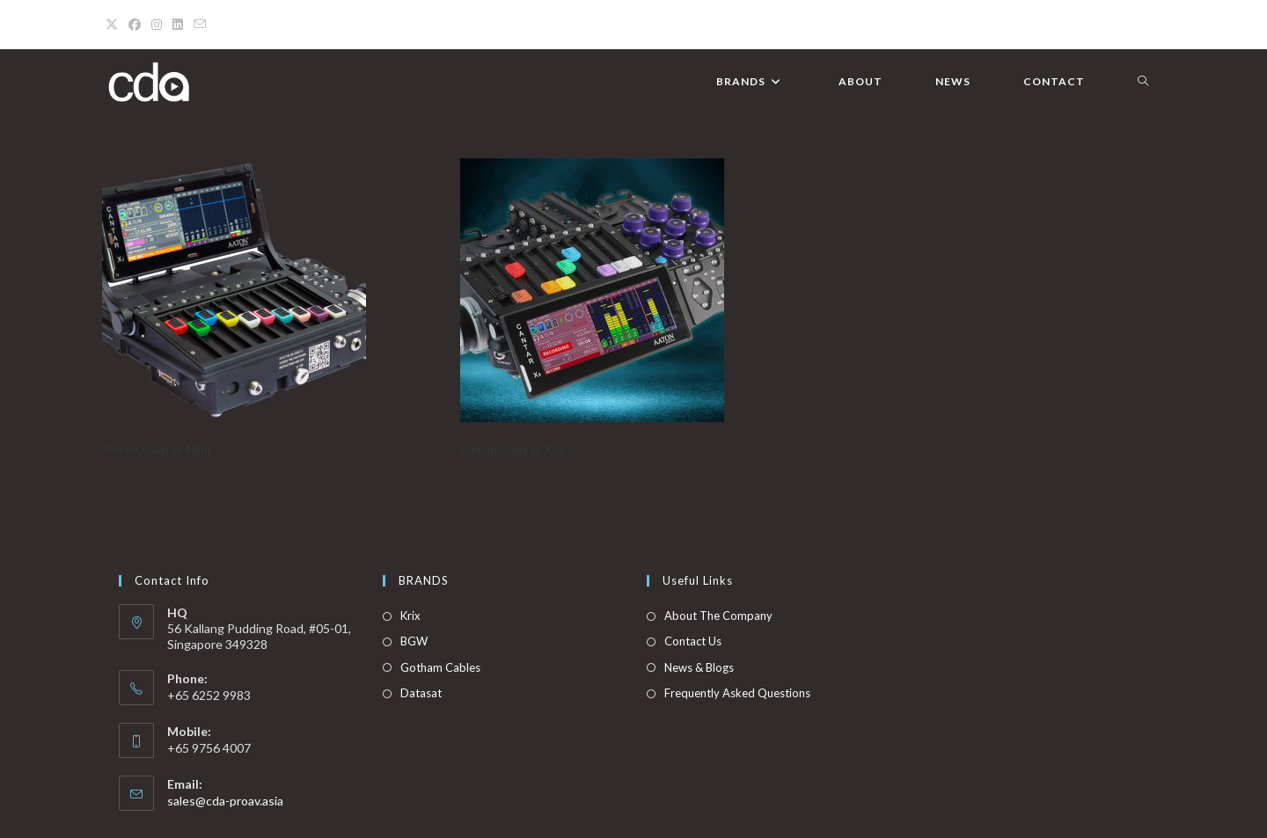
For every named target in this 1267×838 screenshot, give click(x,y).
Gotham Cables (440, 667)
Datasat (421, 693)
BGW (414, 641)
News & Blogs (699, 667)
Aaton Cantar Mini (156, 448)
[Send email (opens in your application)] (199, 24)
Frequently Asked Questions (737, 693)
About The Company (718, 615)
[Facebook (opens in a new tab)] (134, 24)
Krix (410, 615)
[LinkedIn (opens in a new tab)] (177, 24)
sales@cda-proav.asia (225, 800)
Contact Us (692, 641)
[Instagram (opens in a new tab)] (156, 24)
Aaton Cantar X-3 (512, 448)
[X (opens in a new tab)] (114, 24)
